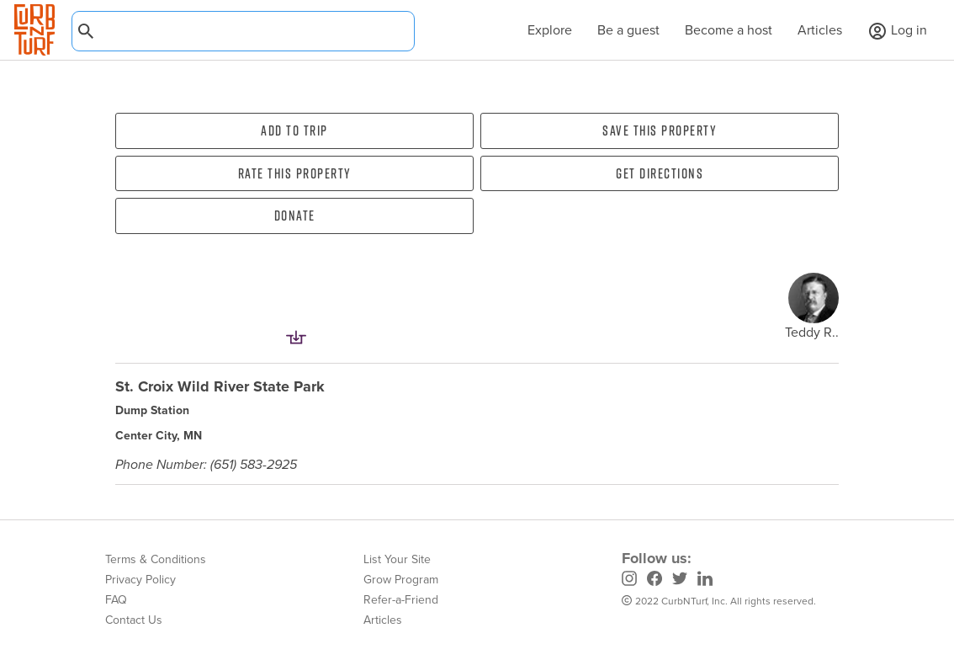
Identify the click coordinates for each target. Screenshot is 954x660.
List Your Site (397, 559)
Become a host (728, 30)
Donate (294, 215)
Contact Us (133, 620)
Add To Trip (294, 130)
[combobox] (243, 31)
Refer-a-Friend (400, 600)
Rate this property (295, 173)
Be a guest (628, 30)
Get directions (659, 173)
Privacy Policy (140, 579)
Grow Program (400, 579)
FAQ (116, 600)
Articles (820, 30)
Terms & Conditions (155, 559)
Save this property (659, 130)
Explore (541, 30)
